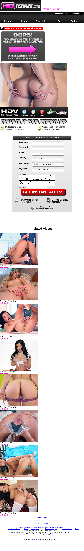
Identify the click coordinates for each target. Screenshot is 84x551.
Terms (26, 529)
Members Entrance (14, 529)
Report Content (67, 529)
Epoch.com (34, 539)
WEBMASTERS (42, 517)
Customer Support (51, 529)
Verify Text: (22, 187)
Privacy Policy (35, 529)
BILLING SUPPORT (42, 524)
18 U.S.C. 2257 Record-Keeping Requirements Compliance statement (40, 527)
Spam (76, 529)
